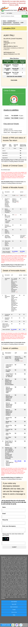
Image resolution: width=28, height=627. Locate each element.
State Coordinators (14, 606)
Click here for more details (14, 76)
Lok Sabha (9, 13)
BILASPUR (16, 22)
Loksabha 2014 (11, 20)
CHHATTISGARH (7, 22)
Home (2, 13)
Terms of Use (14, 612)
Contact (14, 609)
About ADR (14, 604)
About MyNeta (14, 601)
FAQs (14, 614)
